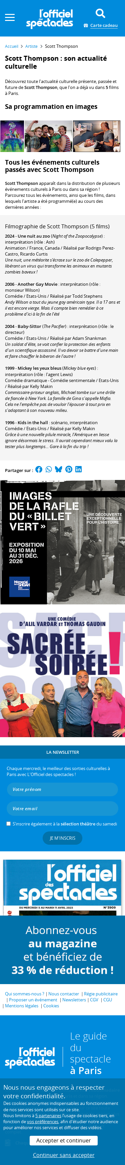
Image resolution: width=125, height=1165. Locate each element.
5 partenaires (48, 1116)
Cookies (51, 1006)
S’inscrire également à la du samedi (65, 824)
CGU (107, 1000)
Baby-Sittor (29, 326)
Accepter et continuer (63, 1140)
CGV (94, 1000)
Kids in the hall (33, 423)
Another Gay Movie (37, 284)
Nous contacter (63, 994)
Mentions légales (21, 1006)
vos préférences (42, 1122)
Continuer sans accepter (64, 1155)
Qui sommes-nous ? (24, 994)
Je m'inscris (62, 838)
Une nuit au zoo (34, 236)
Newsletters (74, 1000)
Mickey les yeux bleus (39, 368)
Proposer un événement (33, 1000)
